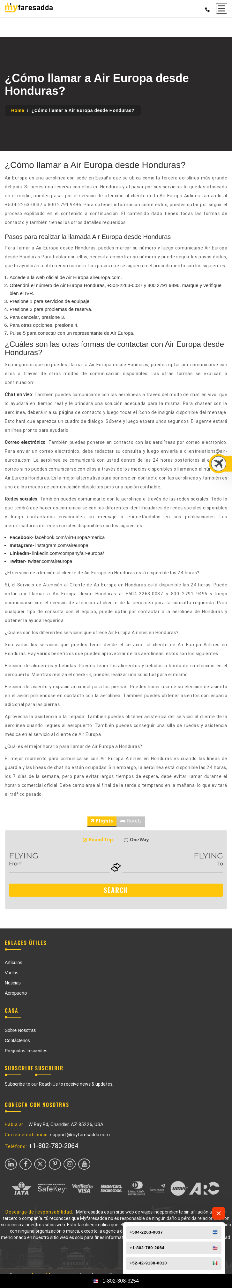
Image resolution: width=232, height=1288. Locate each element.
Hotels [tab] (131, 821)
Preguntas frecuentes (26, 1050)
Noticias (13, 982)
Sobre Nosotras (20, 1030)
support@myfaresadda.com (80, 1135)
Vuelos (11, 972)
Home (17, 110)
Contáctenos (17, 1040)
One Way (136, 840)
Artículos (13, 962)
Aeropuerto (16, 993)
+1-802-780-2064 (54, 1146)
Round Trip (98, 840)
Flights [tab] (102, 821)
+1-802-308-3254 (119, 1281)
